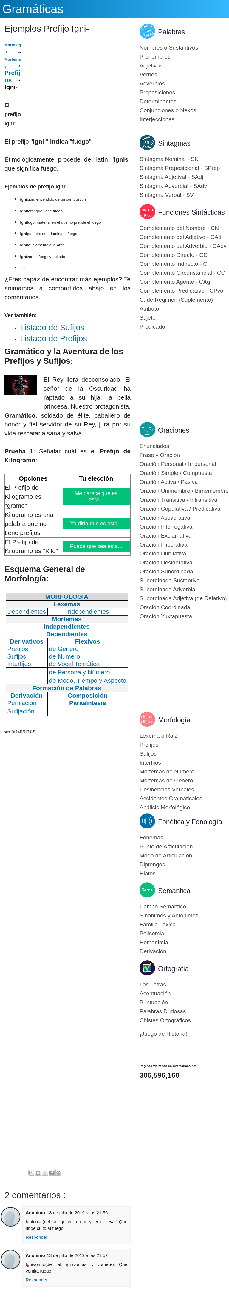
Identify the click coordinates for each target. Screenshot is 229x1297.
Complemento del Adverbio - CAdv (183, 246)
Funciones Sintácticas (191, 212)
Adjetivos (151, 65)
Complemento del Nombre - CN (179, 228)
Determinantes (158, 101)
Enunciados (154, 446)
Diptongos (152, 864)
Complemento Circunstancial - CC (182, 273)
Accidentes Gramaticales (171, 798)
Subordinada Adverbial (168, 589)
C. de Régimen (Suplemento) (176, 300)
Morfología (174, 720)
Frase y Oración (160, 455)
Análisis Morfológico (165, 807)
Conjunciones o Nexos (168, 110)
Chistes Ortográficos (165, 1020)
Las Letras (153, 984)
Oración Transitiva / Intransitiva (178, 500)
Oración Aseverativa (165, 518)
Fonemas (151, 837)
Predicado (152, 326)
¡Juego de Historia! (163, 1034)
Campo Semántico (163, 906)
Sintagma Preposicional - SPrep (180, 168)
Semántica (174, 891)
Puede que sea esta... (96, 546)
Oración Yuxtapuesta (166, 616)
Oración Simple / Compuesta (176, 473)
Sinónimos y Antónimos (169, 915)
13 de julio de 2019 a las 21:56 (77, 1212)
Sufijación (20, 711)
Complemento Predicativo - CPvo (181, 291)
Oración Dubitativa (163, 553)
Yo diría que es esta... (96, 524)
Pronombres (155, 56)
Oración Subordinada (166, 571)
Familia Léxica (158, 924)
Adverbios (152, 83)
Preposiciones (157, 92)
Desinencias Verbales (167, 789)
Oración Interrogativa (166, 527)
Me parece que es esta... (96, 496)
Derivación (153, 951)
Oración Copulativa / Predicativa (180, 509)
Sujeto (148, 317)
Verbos (148, 74)
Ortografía (173, 969)
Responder (36, 1237)
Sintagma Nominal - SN (169, 159)
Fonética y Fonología (190, 822)
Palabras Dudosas (163, 1011)
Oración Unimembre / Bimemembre (184, 491)
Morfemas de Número (167, 771)
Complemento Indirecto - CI (174, 264)
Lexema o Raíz (159, 736)
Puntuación (154, 1002)
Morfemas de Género (166, 780)
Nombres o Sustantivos (169, 47)
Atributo (149, 309)
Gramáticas (33, 9)
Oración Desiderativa (166, 562)
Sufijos (148, 753)
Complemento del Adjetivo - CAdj (181, 237)
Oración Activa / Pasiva (169, 482)
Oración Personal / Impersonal (178, 464)
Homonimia (154, 942)
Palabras (171, 32)
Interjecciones (157, 119)
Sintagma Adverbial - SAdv (173, 186)
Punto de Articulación (166, 846)
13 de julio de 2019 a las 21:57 (77, 1255)
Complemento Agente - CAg (175, 282)
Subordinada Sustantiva (170, 580)
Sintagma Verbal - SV (167, 195)
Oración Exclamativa (165, 535)
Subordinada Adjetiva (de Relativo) (183, 598)
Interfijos (150, 762)
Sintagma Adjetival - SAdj (171, 177)
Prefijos (149, 745)
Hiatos (148, 873)
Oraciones (173, 430)
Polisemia (152, 933)
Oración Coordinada (165, 607)
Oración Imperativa (164, 544)
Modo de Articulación (166, 855)
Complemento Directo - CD (174, 255)
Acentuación (155, 993)
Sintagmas (174, 143)
